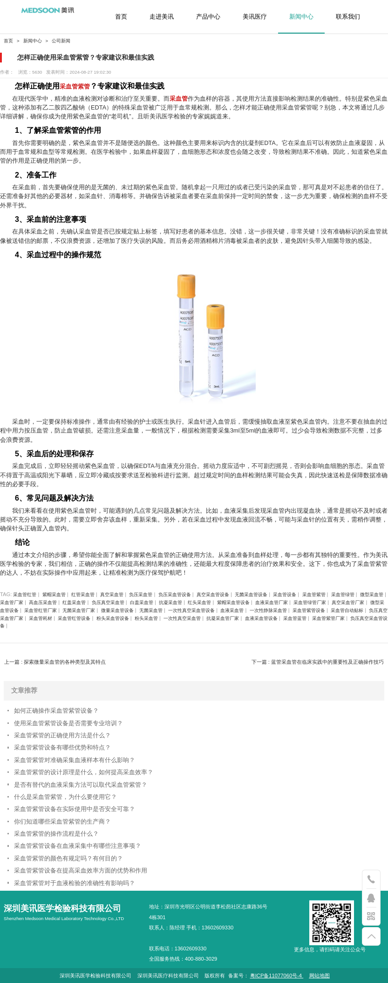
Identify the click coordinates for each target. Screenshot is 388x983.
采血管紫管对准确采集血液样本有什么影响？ (74, 759)
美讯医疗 (255, 17)
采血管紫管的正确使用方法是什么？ (62, 735)
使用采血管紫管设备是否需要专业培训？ (68, 723)
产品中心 (208, 17)
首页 (121, 17)
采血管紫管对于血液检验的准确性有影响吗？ (74, 883)
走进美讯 (162, 17)
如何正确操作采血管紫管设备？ (56, 710)
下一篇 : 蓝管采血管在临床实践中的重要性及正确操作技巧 (318, 662)
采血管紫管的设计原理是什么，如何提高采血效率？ (83, 772)
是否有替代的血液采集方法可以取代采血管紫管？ (80, 784)
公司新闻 (61, 40)
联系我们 (348, 17)
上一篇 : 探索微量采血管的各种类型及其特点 (55, 662)
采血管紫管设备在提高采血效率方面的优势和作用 (80, 870)
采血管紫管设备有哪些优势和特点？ (62, 747)
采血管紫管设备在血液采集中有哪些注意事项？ (77, 845)
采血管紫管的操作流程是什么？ (56, 833)
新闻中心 (301, 17)
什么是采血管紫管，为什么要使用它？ (65, 796)
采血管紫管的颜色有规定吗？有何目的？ (68, 858)
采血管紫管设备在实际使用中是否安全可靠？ (74, 808)
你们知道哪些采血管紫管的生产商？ (62, 821)
